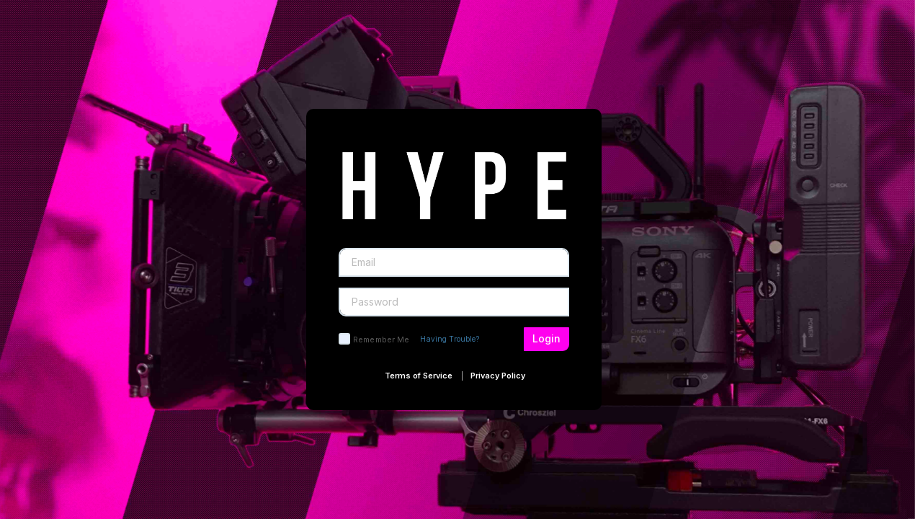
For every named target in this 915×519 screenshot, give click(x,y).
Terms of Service (418, 376)
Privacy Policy (497, 376)
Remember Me (381, 339)
